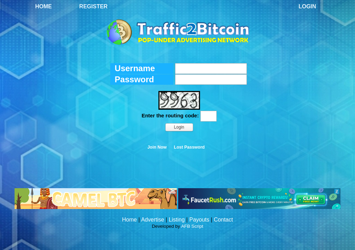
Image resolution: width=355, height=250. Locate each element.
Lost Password (189, 147)
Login (307, 6)
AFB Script (192, 226)
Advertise (152, 220)
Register (93, 6)
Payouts (199, 220)
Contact (223, 220)
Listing (177, 220)
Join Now (157, 147)
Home (43, 6)
